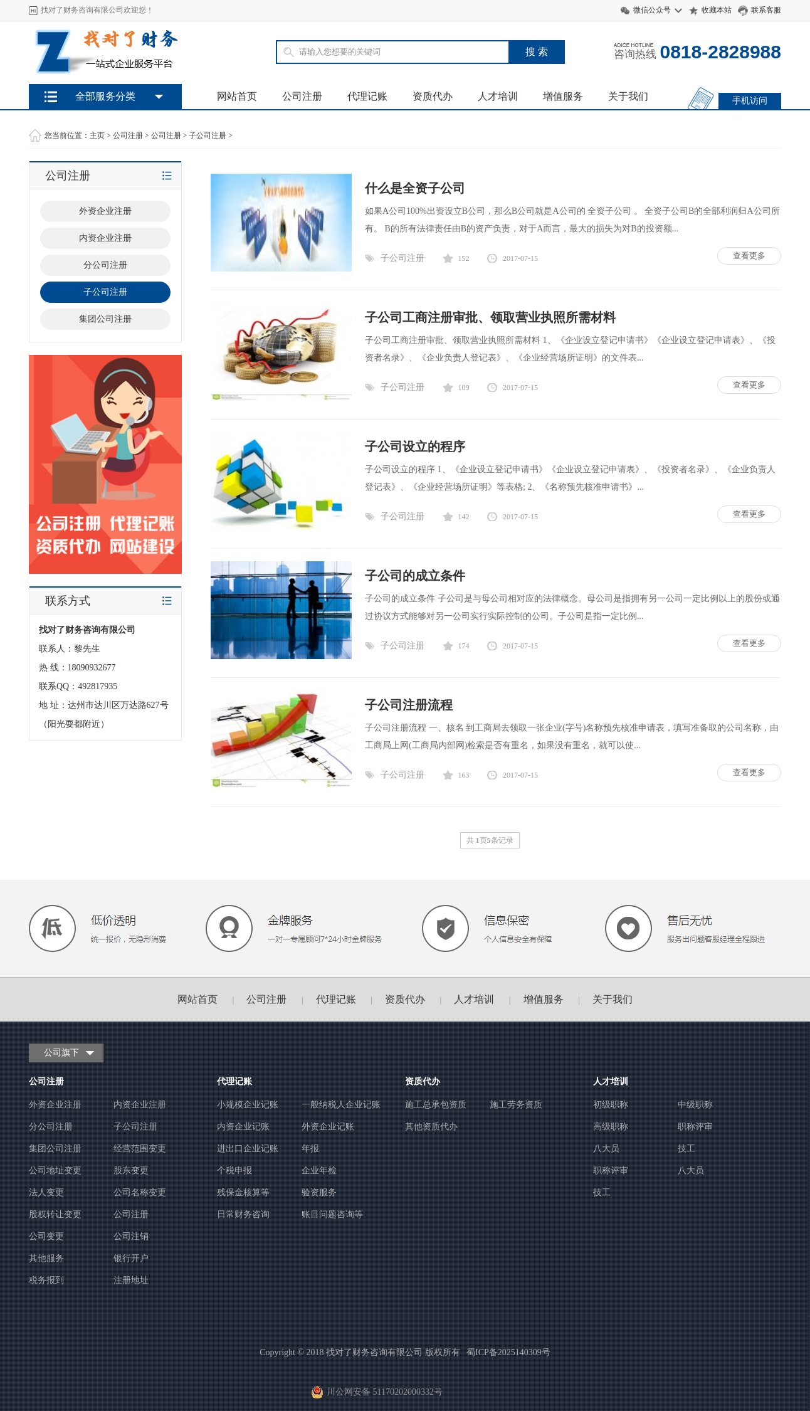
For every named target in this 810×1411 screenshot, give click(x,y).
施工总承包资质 (435, 1104)
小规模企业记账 (247, 1104)
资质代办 (433, 96)
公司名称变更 (139, 1192)
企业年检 (319, 1170)
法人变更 (46, 1192)
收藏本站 (717, 10)
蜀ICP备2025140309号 (508, 1352)
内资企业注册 (105, 238)
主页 (97, 135)
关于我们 (628, 96)
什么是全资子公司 (415, 188)
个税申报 (234, 1170)
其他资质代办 (431, 1126)
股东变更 (131, 1170)
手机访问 (749, 100)
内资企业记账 (243, 1126)
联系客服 (766, 10)
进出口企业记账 (247, 1148)
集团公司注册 (105, 319)
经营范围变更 (139, 1148)
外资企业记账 (328, 1126)
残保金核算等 (243, 1192)
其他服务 (46, 1258)
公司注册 (302, 96)
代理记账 (367, 96)
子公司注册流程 (409, 705)
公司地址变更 (55, 1170)
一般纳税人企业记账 (341, 1104)
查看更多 (749, 255)
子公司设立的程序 (415, 446)
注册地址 (131, 1280)
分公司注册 (105, 265)
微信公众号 (652, 10)
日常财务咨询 (243, 1214)
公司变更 (46, 1236)
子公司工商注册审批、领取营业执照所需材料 (490, 317)
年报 (310, 1148)
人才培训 (498, 96)
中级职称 (695, 1104)
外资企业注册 (105, 211)
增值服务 (563, 96)
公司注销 (131, 1236)
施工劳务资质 (516, 1104)
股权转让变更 (55, 1214)
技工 (686, 1148)
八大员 (606, 1148)
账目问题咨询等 (332, 1214)
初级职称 (610, 1104)
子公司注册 (207, 135)
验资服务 (319, 1192)
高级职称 (610, 1126)
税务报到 (46, 1280)
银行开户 (131, 1258)
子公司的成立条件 (415, 576)
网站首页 (237, 96)
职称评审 (695, 1126)
